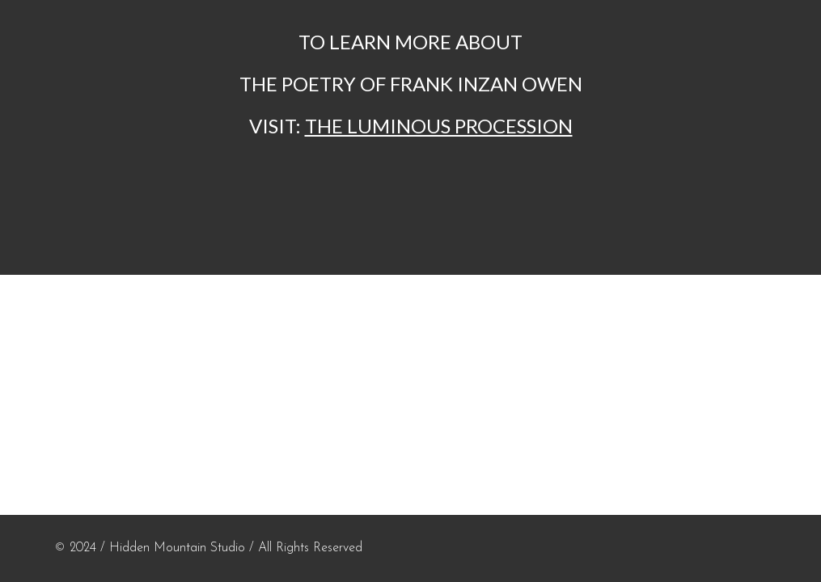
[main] (410, 84)
